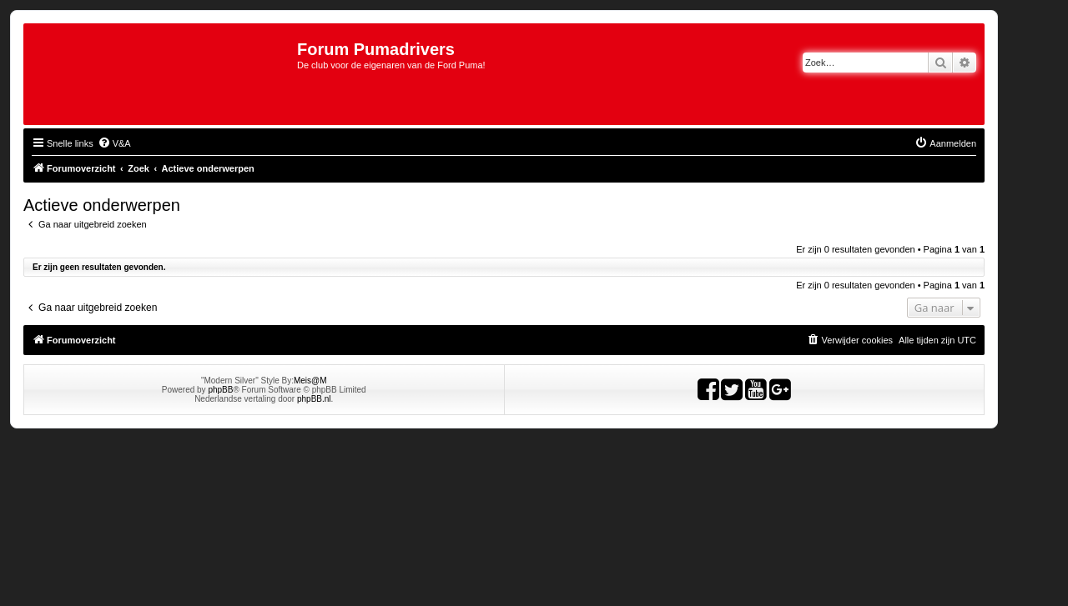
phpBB (220, 389)
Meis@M (310, 380)
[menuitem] (114, 143)
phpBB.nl (314, 398)
